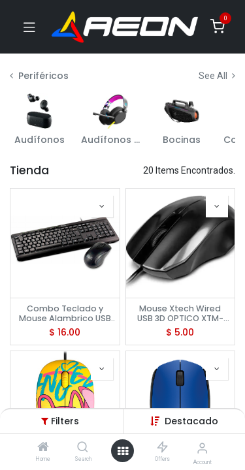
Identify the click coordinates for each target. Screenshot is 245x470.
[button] (191, 421)
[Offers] (162, 448)
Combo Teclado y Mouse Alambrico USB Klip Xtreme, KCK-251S (65, 313)
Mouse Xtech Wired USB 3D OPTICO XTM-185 (180, 313)
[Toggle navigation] (29, 26)
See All (217, 75)
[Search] (82, 448)
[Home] (43, 448)
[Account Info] (202, 448)
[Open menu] (123, 451)
